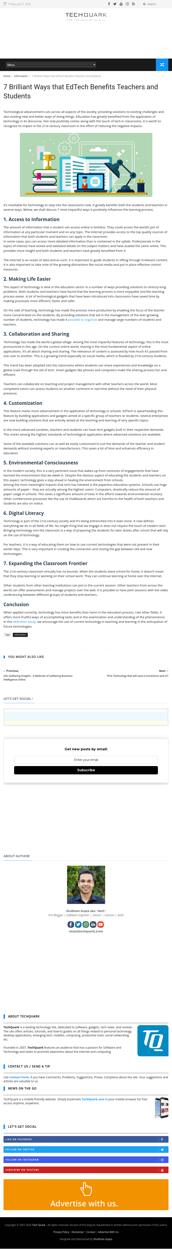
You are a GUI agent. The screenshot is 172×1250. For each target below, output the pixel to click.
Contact (91, 1233)
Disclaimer (78, 1233)
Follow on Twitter (87, 1150)
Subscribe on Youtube (87, 1171)
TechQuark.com (93, 1100)
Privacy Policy (61, 1233)
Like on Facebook (87, 1140)
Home (7, 76)
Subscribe (86, 771)
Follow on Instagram (87, 1161)
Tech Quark (38, 1226)
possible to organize (82, 321)
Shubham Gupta (102, 1240)
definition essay (24, 623)
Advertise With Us (108, 1233)
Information (21, 76)
